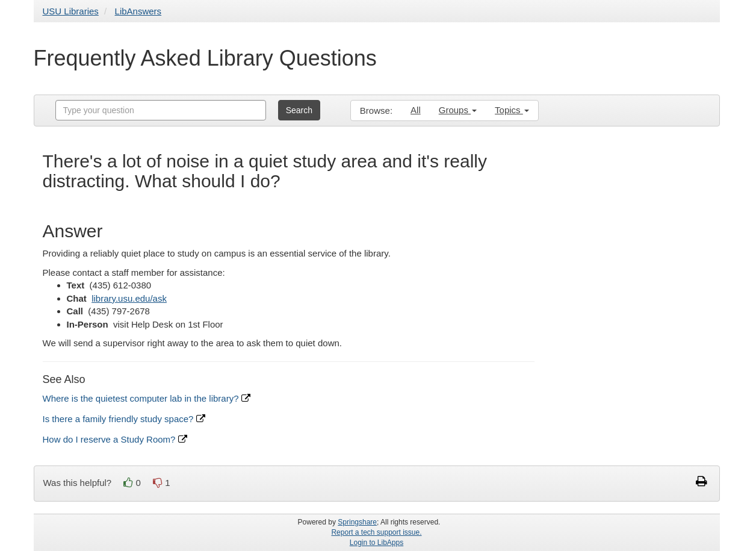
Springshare (357, 522)
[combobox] (160, 110)
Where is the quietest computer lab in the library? (146, 398)
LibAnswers (138, 11)
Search (299, 110)
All (416, 110)
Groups (458, 110)
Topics (512, 110)
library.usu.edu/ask (129, 298)
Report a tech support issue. (376, 532)
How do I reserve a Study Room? (115, 439)
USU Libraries (71, 11)
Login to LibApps (376, 542)
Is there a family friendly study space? (124, 419)
